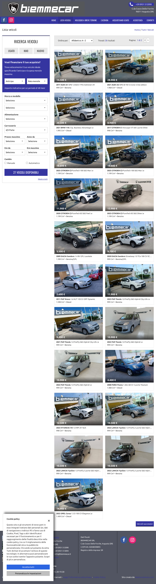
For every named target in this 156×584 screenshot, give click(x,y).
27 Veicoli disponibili (26, 172)
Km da (7, 148)
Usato (11, 51)
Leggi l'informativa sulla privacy (77, 577)
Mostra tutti (43, 179)
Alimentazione (11, 114)
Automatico (34, 163)
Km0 (26, 51)
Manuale (11, 163)
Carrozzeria (10, 126)
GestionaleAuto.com (144, 577)
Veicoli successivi (145, 524)
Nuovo (40, 51)
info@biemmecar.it (63, 554)
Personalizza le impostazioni (28, 573)
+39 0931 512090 (62, 547)
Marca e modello (12, 96)
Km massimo (33, 148)
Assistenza (138, 20)
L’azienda (104, 20)
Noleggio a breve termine (86, 20)
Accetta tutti (28, 567)
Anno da (31, 137)
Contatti (150, 20)
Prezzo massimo (12, 137)
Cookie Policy (99, 577)
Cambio (8, 159)
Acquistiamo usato (120, 20)
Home (53, 20)
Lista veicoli (65, 20)
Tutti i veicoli (148, 30)
